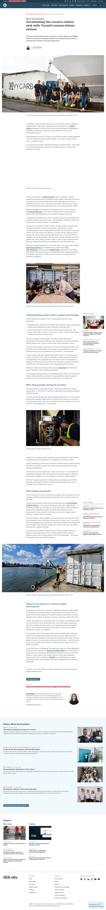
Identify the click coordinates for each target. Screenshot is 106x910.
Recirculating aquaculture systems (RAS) (16, 747)
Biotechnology (8, 787)
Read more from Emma (34, 705)
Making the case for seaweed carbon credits (14, 844)
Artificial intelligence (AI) (91, 513)
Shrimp (24, 1)
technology (62, 368)
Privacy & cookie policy (61, 898)
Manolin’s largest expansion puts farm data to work (93, 508)
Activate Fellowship (35, 212)
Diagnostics (87, 531)
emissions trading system (55, 651)
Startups (71, 5)
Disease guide (81, 1)
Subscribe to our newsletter (62, 887)
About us (57, 884)
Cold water (54, 5)
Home (30, 879)
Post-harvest (7, 767)
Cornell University (49, 197)
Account (100, 1)
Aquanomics (79, 5)
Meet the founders (35, 19)
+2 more (45, 14)
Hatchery (35, 505)
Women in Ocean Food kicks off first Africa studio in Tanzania (40, 858)
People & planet (63, 5)
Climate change (88, 340)
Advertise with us (59, 892)
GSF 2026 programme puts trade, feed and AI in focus (93, 517)
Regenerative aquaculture (91, 522)
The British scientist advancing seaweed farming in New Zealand (13, 853)
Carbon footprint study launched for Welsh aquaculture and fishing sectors (14, 861)
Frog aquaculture (15, 1)
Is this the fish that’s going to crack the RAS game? (21, 749)
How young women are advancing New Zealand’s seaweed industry (91, 343)
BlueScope (33, 250)
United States (66, 686)
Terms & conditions (60, 895)
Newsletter (94, 1)
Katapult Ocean (54, 250)
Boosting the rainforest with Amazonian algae (20, 789)
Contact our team (59, 890)
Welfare (85, 331)
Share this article (33, 679)
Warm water (46, 5)
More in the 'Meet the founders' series (16, 805)
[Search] (97, 5)
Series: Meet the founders (16, 724)
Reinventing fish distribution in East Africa (18, 769)
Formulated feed (88, 349)
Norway (52, 657)
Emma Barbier (37, 47)
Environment (30, 686)
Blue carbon (30, 14)
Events (88, 1)
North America (56, 686)
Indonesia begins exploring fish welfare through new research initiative (92, 334)
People (5, 727)
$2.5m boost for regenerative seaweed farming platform (91, 526)
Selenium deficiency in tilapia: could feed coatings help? (92, 351)
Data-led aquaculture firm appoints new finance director (92, 533)
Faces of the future (8, 850)
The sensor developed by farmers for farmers (19, 730)
